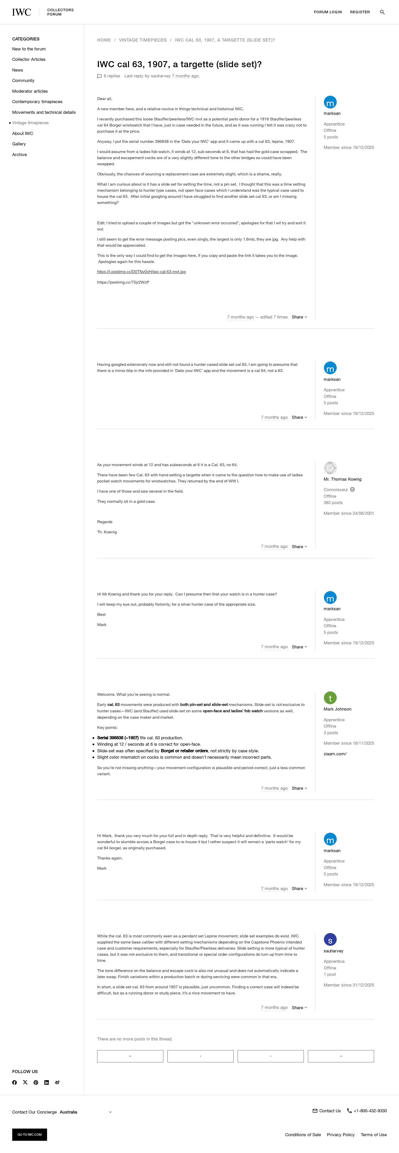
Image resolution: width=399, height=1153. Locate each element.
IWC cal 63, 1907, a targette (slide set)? (225, 40)
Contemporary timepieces (37, 101)
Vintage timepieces (30, 122)
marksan (332, 113)
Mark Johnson (337, 709)
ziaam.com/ (335, 753)
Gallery (19, 143)
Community (23, 80)
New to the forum (29, 48)
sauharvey (161, 75)
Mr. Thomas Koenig (343, 479)
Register (360, 12)
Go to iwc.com (30, 1134)
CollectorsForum (43, 12)
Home (104, 40)
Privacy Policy (341, 1134)
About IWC (22, 133)
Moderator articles (30, 91)
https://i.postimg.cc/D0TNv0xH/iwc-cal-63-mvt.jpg (141, 272)
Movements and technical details (44, 112)
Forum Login (328, 12)
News (17, 70)
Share (297, 316)
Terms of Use (374, 1134)
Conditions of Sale (303, 1134)
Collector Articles (29, 59)
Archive (19, 154)
